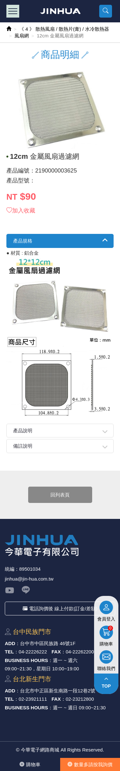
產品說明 (22, 430)
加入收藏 (20, 210)
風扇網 (21, 35)
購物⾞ (30, 764)
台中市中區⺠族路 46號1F (48, 643)
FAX (56, 651)
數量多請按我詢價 (90, 764)
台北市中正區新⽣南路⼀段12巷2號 (57, 690)
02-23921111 (33, 699)
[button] (105, 11)
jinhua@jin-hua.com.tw (29, 579)
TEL (9, 651)
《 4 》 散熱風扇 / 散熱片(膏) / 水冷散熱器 (64, 29)
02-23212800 (80, 699)
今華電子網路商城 (60, 11)
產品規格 (22, 240)
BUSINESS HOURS (26, 660)
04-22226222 (33, 651)
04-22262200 (80, 651)
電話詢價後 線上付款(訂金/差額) (60, 608)
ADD (10, 643)
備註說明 (22, 446)
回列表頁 (60, 494)
